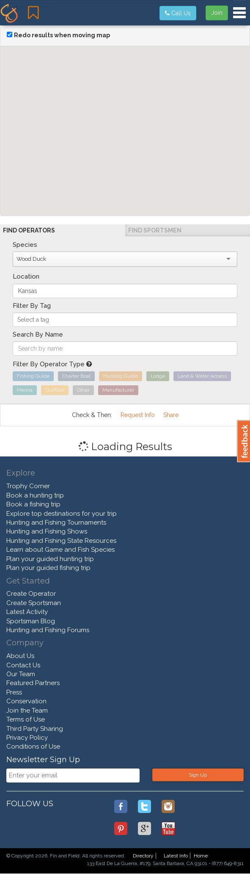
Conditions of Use (33, 746)
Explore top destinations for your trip (61, 513)
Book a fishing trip (33, 504)
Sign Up (198, 775)
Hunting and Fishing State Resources (61, 541)
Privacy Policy (27, 737)
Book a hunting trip (35, 495)
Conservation (26, 701)
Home (201, 856)
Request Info (138, 415)
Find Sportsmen (154, 230)
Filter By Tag (32, 306)
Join (217, 12)
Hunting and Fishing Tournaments (56, 522)
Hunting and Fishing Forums (47, 630)
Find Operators (29, 230)
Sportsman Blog (30, 621)
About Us (20, 656)
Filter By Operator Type (52, 364)
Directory (143, 856)
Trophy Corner (28, 486)
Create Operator (31, 593)
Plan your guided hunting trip (50, 559)
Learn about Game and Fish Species (60, 549)
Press (14, 692)
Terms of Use (25, 719)
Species (25, 245)
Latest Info (176, 856)
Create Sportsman (33, 603)
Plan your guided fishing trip (48, 568)
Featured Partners (33, 683)
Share (171, 415)
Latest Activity (27, 612)
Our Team (20, 674)
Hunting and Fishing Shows (46, 531)
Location (26, 276)
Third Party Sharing (34, 729)
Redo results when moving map (62, 35)
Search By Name (38, 334)
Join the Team (27, 710)
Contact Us (23, 665)
